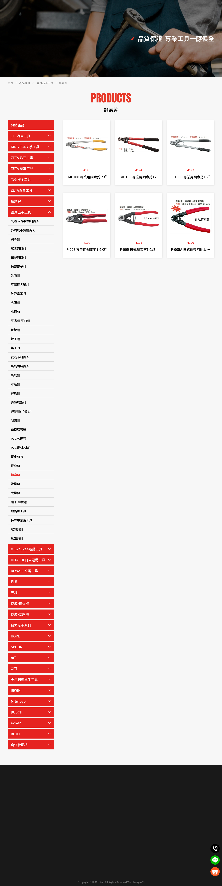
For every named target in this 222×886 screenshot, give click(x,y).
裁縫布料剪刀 (20, 357)
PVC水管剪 (18, 438)
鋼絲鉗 (15, 239)
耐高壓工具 (18, 511)
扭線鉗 (15, 329)
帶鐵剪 (15, 484)
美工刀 (15, 348)
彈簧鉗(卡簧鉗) (21, 411)
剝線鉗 (15, 420)
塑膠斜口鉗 (18, 257)
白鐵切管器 (18, 429)
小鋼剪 (15, 311)
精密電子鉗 (18, 266)
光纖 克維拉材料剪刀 (25, 221)
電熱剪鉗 (17, 529)
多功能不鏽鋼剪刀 (23, 230)
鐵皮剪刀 (17, 456)
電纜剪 (15, 465)
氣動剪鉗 (17, 538)
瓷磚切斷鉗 (18, 402)
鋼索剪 (15, 474)
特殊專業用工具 (21, 520)
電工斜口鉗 (18, 248)
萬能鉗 (15, 375)
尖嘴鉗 (15, 275)
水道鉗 (15, 384)
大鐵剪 (15, 493)
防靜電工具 (18, 293)
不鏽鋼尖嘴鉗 (20, 284)
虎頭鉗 (15, 302)
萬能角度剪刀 (20, 366)
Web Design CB (136, 882)
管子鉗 (15, 339)
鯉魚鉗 (15, 393)
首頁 (10, 83)
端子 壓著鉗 (19, 502)
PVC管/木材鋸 (20, 447)
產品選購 (24, 83)
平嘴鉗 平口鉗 (20, 320)
